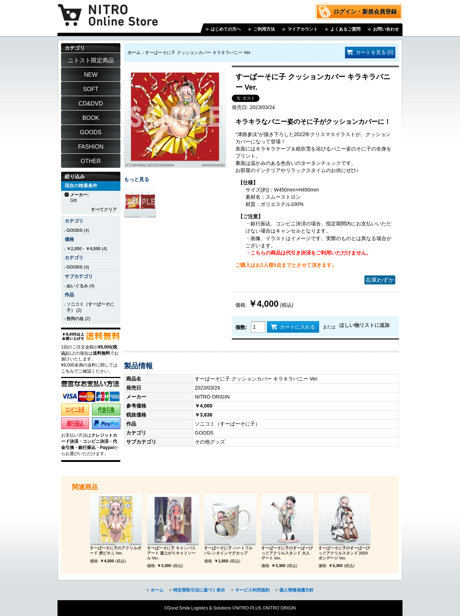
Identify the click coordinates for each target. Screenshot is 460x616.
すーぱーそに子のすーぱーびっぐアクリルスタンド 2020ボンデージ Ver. (344, 553)
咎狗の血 (75, 318)
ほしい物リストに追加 (364, 325)
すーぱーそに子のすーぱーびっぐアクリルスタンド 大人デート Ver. (287, 553)
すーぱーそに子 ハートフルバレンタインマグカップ (228, 550)
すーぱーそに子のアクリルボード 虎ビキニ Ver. (115, 550)
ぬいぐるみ (77, 285)
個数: (241, 327)
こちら (67, 371)
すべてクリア (104, 209)
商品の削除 (67, 195)
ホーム (134, 52)
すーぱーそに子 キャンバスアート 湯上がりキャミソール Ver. (171, 553)
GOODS (74, 230)
